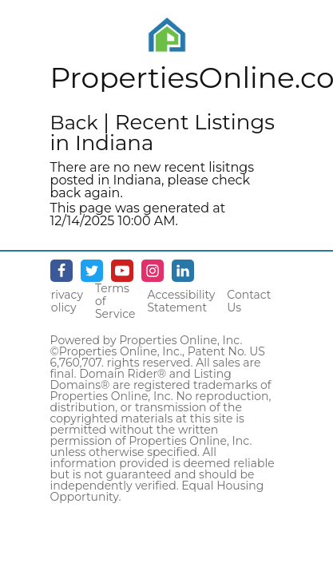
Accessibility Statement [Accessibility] (181, 301)
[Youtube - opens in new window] (122, 271)
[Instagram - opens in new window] (152, 271)
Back (74, 122)
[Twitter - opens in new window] (92, 271)
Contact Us (249, 301)
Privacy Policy (63, 301)
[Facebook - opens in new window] (61, 271)
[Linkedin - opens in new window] (183, 271)
